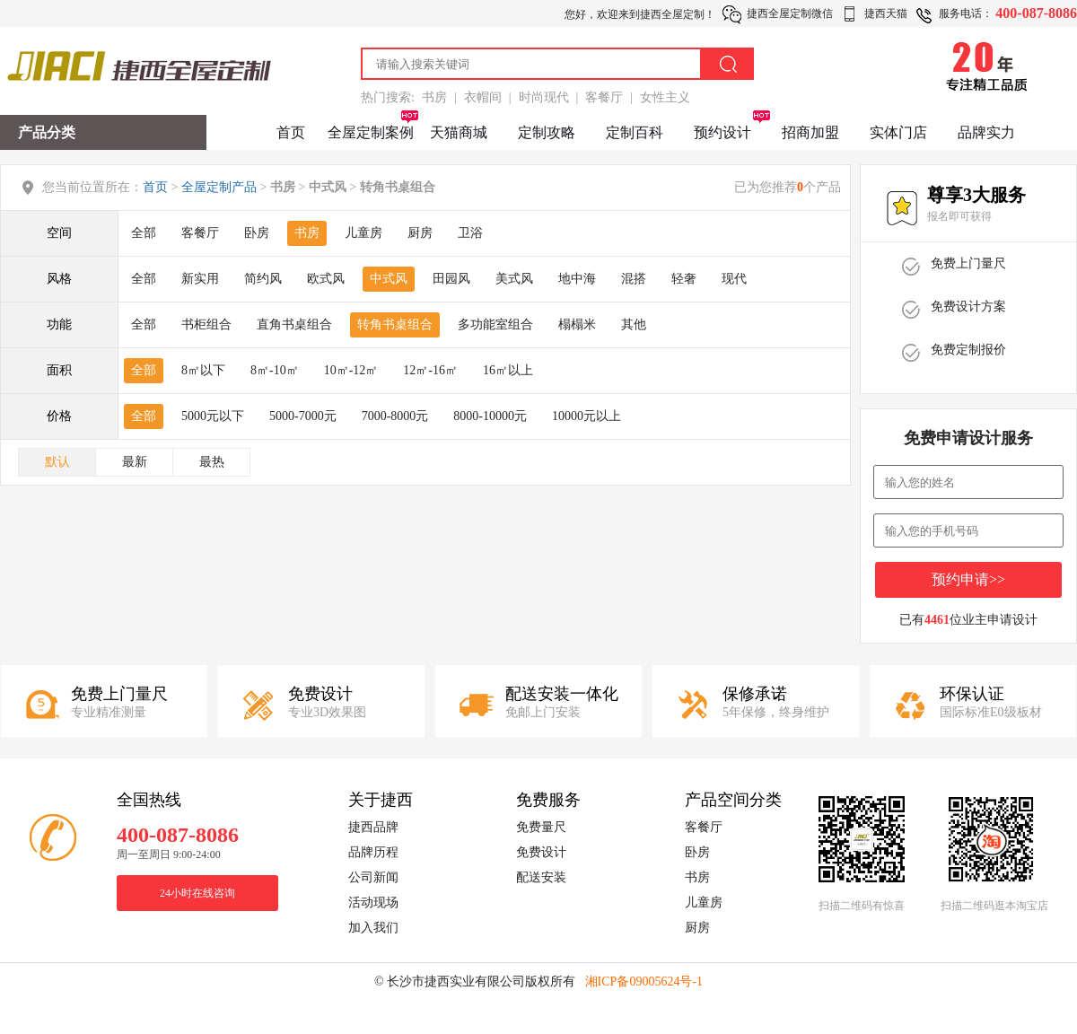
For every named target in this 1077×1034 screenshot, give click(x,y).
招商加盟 (810, 132)
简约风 (263, 278)
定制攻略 (546, 132)
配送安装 (541, 877)
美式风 (514, 278)
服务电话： (966, 13)
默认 (57, 462)
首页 (290, 132)
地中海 (577, 278)
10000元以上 (586, 416)
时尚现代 (544, 97)
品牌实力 (986, 132)
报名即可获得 (959, 216)
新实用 (200, 278)
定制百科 (634, 132)
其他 (633, 324)
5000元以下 (212, 416)
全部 (143, 233)
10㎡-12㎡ (351, 370)
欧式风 (326, 278)
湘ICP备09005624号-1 (644, 981)
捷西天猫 (885, 13)
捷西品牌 (373, 827)
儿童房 (363, 233)
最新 (134, 462)
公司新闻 (373, 877)
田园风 (451, 278)
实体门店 (898, 132)
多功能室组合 (495, 324)
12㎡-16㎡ (430, 370)
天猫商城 (458, 132)
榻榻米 (577, 324)
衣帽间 (483, 97)
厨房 (420, 233)
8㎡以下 (203, 370)
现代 (734, 278)
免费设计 (541, 852)
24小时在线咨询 (197, 893)
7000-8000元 (395, 416)
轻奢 (683, 278)
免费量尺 (541, 827)
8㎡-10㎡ (274, 370)
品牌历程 (373, 852)
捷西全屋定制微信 (790, 13)
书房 (434, 97)
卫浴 (470, 233)
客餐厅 (604, 97)
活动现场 (373, 902)
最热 (211, 462)
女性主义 (665, 97)
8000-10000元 (490, 416)
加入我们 (373, 927)
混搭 (633, 278)
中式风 (388, 278)
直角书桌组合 (294, 324)
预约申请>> (968, 579)
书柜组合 (206, 324)
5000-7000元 (303, 416)
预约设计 (722, 132)
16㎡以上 (508, 370)
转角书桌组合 (395, 324)
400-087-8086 (1036, 13)
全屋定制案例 (371, 132)
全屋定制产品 (219, 187)
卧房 (256, 233)
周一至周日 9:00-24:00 (169, 854)
